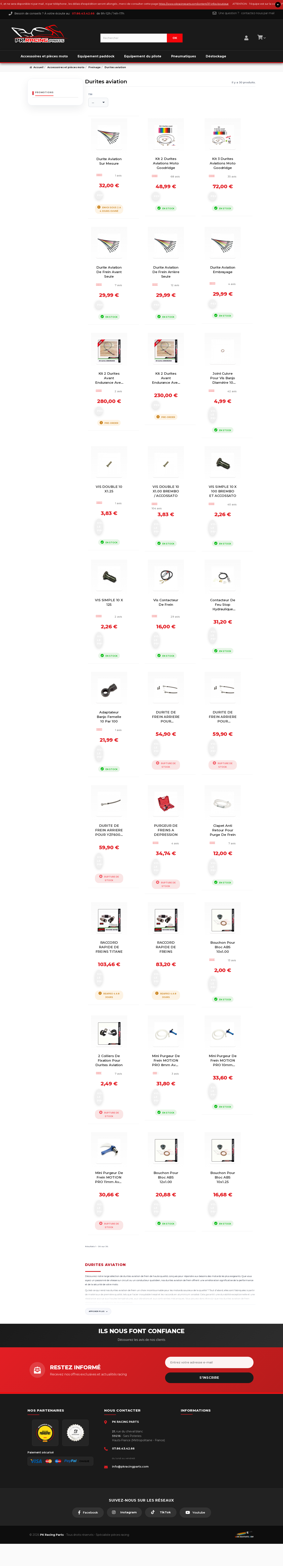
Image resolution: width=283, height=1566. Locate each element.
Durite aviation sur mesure (113, 173)
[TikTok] (160, 1534)
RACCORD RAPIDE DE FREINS (170, 982)
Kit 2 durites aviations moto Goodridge (170, 173)
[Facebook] (88, 1535)
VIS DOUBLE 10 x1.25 (113, 519)
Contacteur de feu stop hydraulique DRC (227, 637)
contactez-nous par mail (257, 13)
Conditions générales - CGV (206, 1448)
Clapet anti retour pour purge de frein (227, 867)
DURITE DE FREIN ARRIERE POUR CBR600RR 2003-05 (170, 754)
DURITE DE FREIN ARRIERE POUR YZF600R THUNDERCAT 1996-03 (113, 869)
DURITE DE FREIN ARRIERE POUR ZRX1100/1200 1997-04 (227, 754)
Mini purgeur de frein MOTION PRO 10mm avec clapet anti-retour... (227, 1099)
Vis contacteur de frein (170, 635)
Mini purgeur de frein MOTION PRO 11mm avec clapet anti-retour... (113, 1215)
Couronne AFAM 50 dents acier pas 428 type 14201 (64, 110)
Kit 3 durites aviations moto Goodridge (227, 173)
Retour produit (198, 1466)
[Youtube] (195, 1535)
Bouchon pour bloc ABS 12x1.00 (170, 1212)
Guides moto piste (200, 1484)
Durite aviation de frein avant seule (113, 291)
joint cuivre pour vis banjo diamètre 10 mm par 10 (227, 408)
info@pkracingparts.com (130, 1489)
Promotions (44, 92)
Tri (90, 94)
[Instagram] (124, 1534)
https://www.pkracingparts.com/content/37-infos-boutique (232, 3)
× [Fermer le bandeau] (278, 4)
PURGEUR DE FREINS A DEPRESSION (170, 867)
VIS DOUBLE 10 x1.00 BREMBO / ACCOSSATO (170, 522)
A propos (194, 1472)
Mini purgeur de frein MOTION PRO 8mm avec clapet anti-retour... (170, 1099)
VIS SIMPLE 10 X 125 (113, 635)
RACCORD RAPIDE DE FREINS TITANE (113, 982)
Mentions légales (199, 1460)
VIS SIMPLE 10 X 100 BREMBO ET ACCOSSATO (226, 524)
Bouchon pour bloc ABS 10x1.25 (227, 1212)
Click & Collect (197, 1478)
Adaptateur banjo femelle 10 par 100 (113, 752)
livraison (193, 1454)
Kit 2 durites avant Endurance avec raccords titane (113, 408)
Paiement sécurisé (200, 1442)
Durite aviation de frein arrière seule (170, 291)
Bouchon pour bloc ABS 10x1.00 (227, 982)
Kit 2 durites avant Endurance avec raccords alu (170, 408)
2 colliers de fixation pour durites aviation (113, 1096)
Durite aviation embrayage (227, 291)
